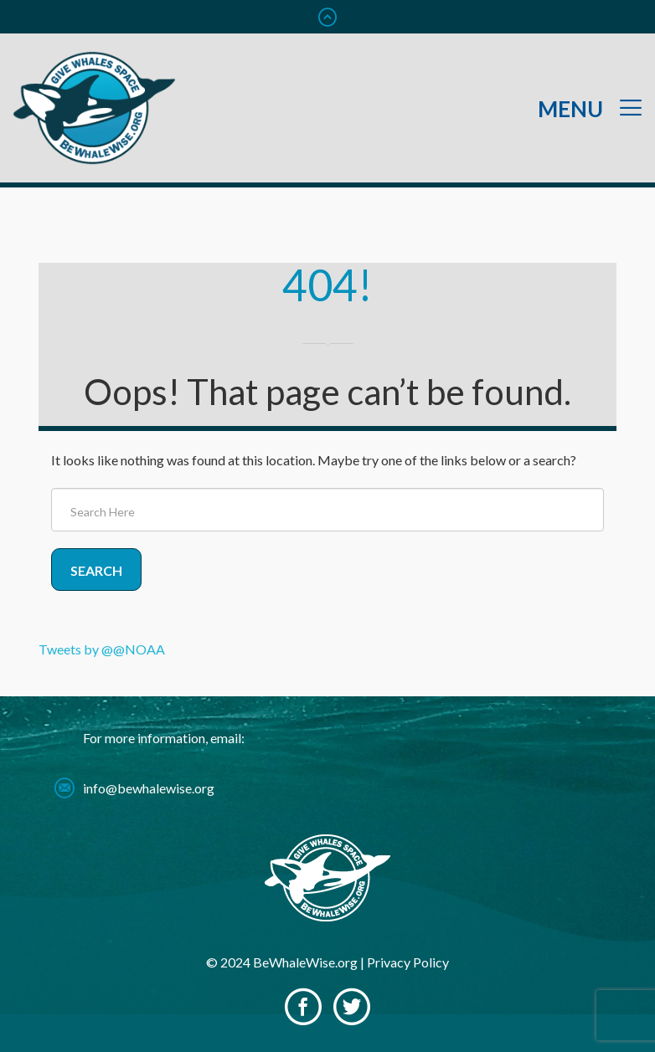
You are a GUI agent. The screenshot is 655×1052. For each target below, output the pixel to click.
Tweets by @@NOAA (102, 649)
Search (96, 570)
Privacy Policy (408, 962)
